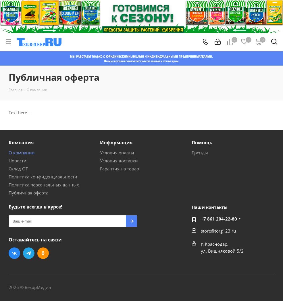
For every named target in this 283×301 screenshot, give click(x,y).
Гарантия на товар (119, 169)
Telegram (28, 253)
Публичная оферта (28, 193)
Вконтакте (14, 253)
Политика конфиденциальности (43, 177)
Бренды (200, 153)
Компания (21, 142)
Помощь (202, 142)
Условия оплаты (117, 153)
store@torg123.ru (218, 231)
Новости (17, 161)
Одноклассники (43, 253)
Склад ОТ (18, 169)
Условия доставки (119, 161)
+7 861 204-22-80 (219, 219)
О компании (22, 153)
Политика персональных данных (44, 185)
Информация (116, 142)
